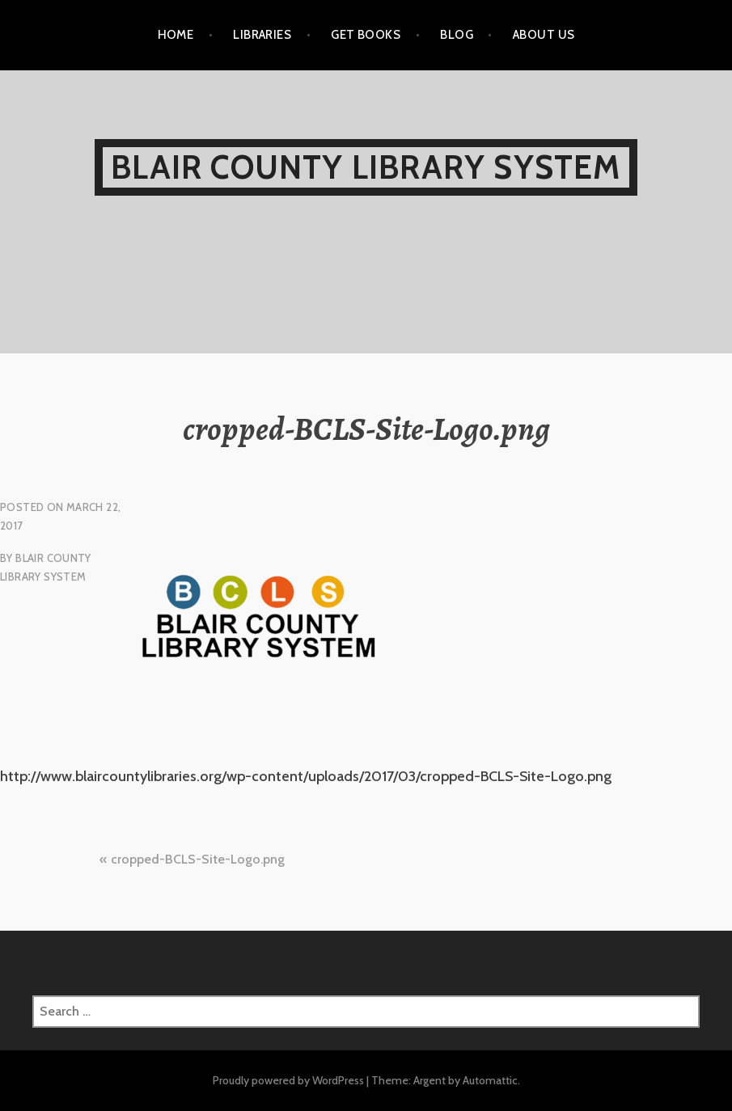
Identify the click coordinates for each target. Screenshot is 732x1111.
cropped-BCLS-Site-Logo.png (198, 859)
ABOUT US (544, 34)
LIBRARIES (262, 34)
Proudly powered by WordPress (288, 1080)
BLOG (456, 34)
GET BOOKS (365, 34)
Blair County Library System (365, 167)
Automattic (490, 1080)
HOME (176, 34)
